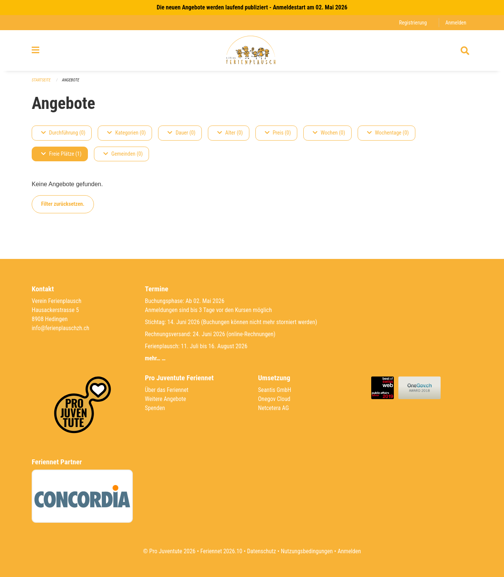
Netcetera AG (274, 408)
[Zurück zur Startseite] (251, 52)
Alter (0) (230, 136)
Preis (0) (278, 136)
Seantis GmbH (275, 389)
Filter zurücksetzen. (63, 207)
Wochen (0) (329, 136)
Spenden (155, 408)
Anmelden (455, 22)
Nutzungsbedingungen (307, 551)
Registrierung (412, 22)
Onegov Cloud (274, 399)
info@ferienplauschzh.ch (61, 328)
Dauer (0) (181, 136)
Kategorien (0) (126, 136)
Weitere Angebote (166, 399)
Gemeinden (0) (123, 157)
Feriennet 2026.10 (219, 551)
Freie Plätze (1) (61, 157)
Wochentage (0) (388, 136)
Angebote (71, 83)
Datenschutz (261, 551)
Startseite (41, 83)
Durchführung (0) (63, 136)
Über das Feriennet (167, 389)
